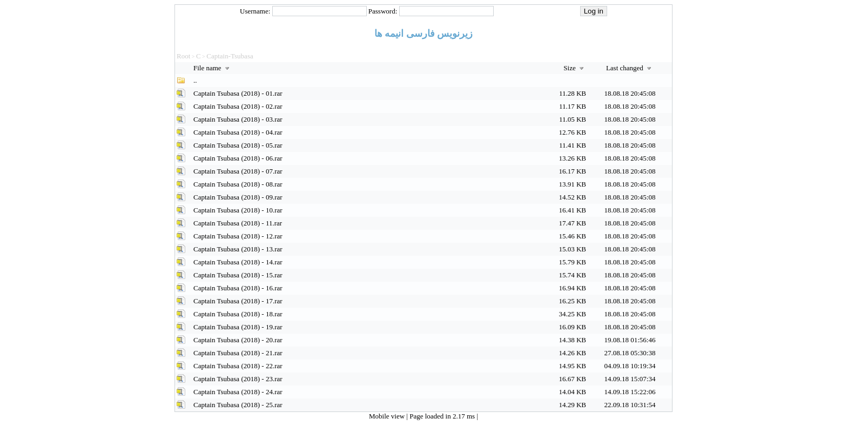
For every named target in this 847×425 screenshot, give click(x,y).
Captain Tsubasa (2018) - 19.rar (238, 327)
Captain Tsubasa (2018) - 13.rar (238, 249)
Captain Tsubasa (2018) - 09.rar (238, 197)
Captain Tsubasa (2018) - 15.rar (238, 275)
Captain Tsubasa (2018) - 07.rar (238, 171)
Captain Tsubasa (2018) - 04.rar (238, 132)
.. (195, 80)
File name (212, 68)
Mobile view (387, 416)
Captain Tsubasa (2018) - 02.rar (238, 106)
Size (574, 68)
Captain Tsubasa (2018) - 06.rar (238, 158)
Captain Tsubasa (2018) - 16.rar (238, 288)
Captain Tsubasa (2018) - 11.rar (237, 223)
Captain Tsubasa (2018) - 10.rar (238, 210)
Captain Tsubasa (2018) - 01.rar (238, 93)
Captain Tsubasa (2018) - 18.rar (238, 314)
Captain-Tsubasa (229, 56)
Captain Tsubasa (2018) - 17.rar (238, 301)
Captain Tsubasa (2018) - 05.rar (238, 145)
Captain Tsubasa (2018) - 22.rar (238, 366)
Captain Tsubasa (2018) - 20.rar (238, 340)
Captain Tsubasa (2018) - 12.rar (238, 236)
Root (183, 56)
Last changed (630, 68)
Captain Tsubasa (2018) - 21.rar (238, 353)
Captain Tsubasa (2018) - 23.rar (238, 379)
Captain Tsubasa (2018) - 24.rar (238, 392)
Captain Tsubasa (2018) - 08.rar (238, 184)
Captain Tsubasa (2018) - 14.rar (238, 262)
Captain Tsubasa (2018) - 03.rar (238, 119)
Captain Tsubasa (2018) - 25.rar (238, 405)
